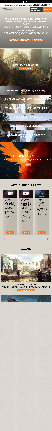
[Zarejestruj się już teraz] (40, 5)
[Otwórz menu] (2, 9)
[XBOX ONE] (38, 370)
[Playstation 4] (38, 373)
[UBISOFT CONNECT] (26, 407)
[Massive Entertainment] (16, 370)
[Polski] (26, 357)
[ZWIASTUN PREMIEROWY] (19, 40)
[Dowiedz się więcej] (26, 290)
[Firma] (26, 411)
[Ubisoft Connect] (38, 376)
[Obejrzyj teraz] (26, 68)
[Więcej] (10, 232)
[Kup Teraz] (37, 40)
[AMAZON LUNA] (38, 378)
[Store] (26, 404)
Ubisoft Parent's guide (34, 384)
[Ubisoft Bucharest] (16, 373)
